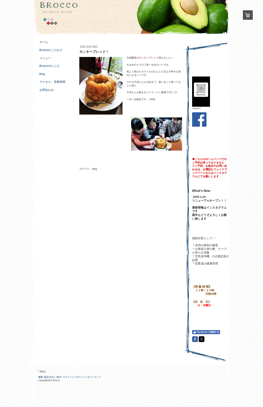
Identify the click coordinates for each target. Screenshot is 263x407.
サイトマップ (94, 377)
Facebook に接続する (206, 332)
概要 (40, 377)
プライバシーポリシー (74, 377)
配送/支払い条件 (52, 377)
